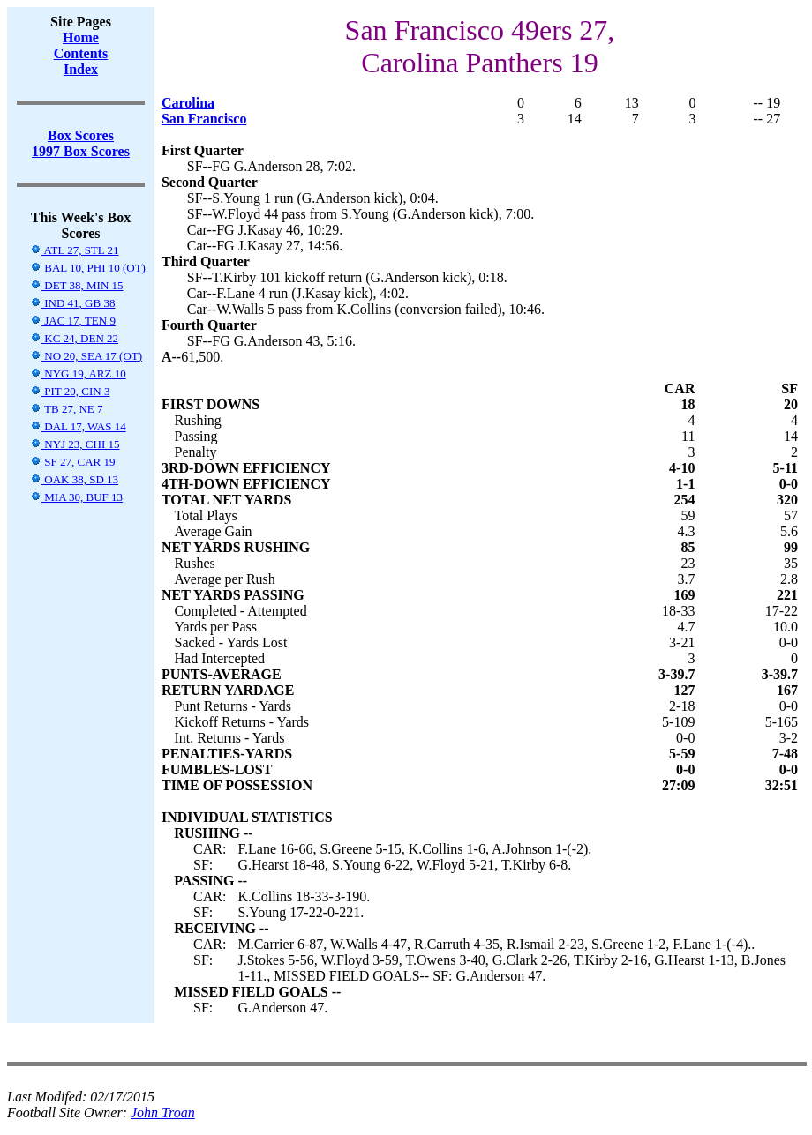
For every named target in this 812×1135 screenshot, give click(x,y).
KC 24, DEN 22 (74, 338)
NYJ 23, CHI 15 (74, 444)
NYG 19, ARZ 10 (78, 373)
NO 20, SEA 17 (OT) (86, 355)
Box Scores (81, 135)
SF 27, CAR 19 (72, 461)
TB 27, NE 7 (66, 408)
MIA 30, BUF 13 (76, 497)
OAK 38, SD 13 (74, 479)
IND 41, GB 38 (72, 303)
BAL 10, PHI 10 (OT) (88, 267)
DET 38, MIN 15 (77, 285)
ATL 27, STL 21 (74, 250)
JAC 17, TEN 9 (73, 320)
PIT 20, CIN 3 (69, 391)
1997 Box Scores (81, 151)
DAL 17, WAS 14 (78, 426)
